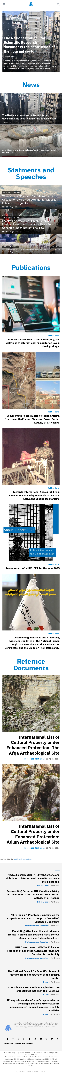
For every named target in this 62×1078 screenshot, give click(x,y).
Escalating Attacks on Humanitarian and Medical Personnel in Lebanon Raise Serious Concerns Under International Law (34, 934)
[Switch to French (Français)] (28, 859)
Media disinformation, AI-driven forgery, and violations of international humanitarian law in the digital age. (33, 343)
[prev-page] (8, 16)
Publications (53, 336)
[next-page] (54, 16)
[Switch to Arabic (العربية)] (17, 859)
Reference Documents (35, 759)
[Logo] (31, 4)
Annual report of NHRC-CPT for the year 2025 (33, 568)
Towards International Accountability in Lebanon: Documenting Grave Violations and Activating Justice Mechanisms (34, 495)
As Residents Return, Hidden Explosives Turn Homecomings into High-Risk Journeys (33, 989)
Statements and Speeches (11, 192)
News (45, 982)
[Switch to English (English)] (43, 1071)
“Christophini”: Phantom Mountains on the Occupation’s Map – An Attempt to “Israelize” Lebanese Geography (33, 918)
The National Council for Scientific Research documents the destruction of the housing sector (29, 44)
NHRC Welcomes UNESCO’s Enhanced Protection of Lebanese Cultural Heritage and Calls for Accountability (33, 951)
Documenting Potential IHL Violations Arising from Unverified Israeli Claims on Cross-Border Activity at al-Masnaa (32, 419)
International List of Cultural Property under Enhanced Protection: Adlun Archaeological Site (33, 834)
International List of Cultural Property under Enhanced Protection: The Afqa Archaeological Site (33, 745)
